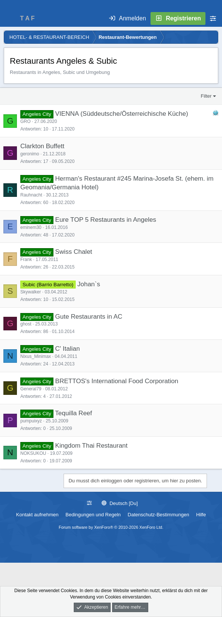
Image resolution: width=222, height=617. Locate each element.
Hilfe (201, 514)
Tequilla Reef (73, 413)
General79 (30, 388)
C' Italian (67, 348)
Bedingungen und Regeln (93, 514)
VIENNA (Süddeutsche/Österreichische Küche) (121, 113)
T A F (27, 18)
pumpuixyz (31, 421)
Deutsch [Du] (120, 503)
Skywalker (30, 292)
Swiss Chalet (73, 251)
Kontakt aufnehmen (37, 514)
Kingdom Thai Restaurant (91, 445)
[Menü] (10, 18)
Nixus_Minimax (35, 356)
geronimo (29, 154)
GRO (25, 121)
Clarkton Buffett (42, 146)
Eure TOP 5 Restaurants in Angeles (105, 219)
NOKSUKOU (33, 453)
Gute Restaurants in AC (89, 316)
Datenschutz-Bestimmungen (158, 514)
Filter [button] (206, 96)
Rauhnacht (31, 195)
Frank (26, 259)
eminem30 (30, 227)
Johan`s (88, 284)
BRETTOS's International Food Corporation (116, 381)
